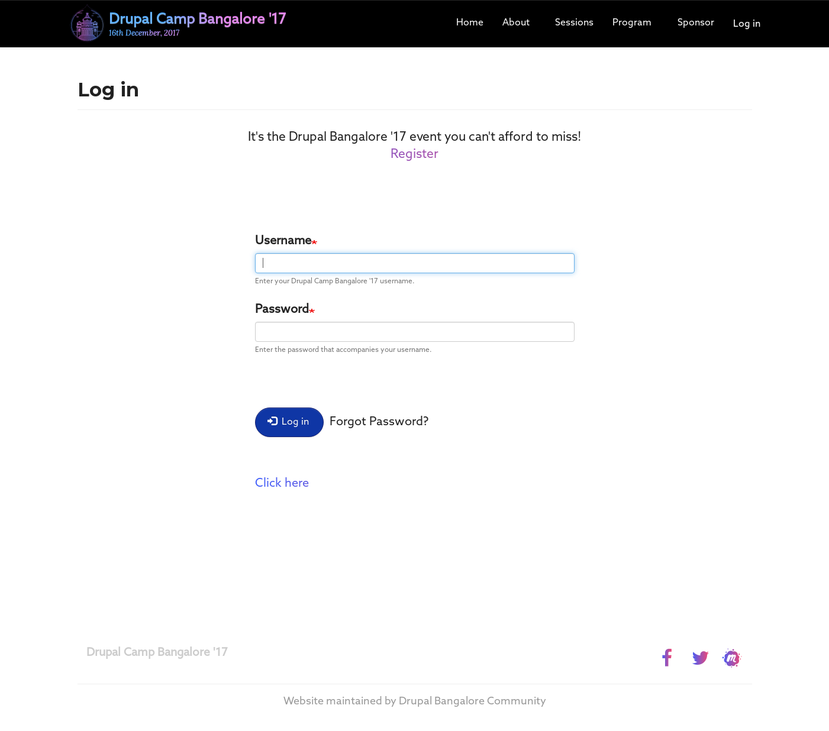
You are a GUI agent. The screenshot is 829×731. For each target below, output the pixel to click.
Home (469, 22)
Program (631, 22)
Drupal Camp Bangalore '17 (157, 652)
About (516, 22)
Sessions (574, 22)
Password (282, 310)
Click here (282, 484)
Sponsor (696, 22)
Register (414, 154)
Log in (746, 24)
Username (283, 241)
